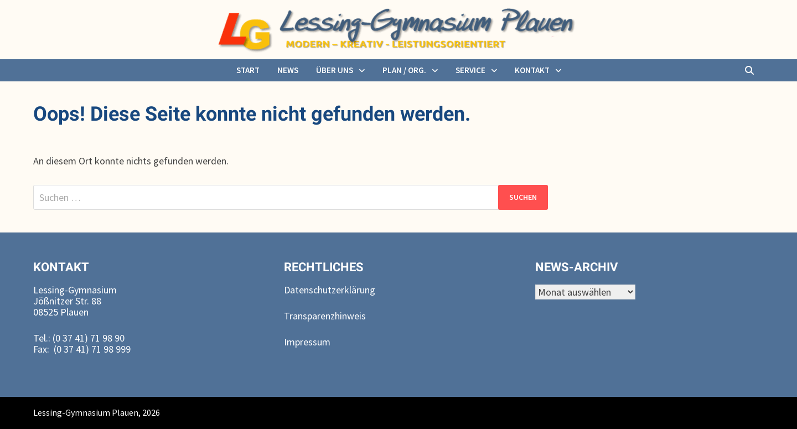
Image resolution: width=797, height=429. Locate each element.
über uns (334, 70)
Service (470, 70)
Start (248, 70)
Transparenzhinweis (325, 315)
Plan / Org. (404, 70)
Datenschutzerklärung (329, 289)
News (287, 70)
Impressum (307, 341)
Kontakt (532, 70)
